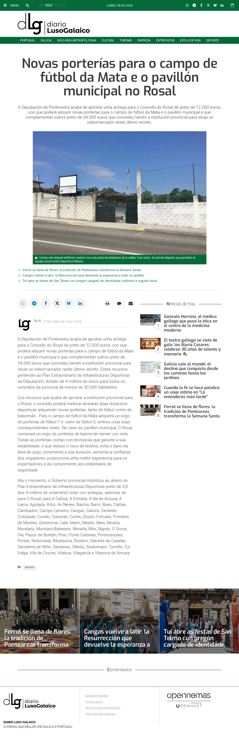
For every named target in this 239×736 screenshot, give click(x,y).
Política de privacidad (102, 708)
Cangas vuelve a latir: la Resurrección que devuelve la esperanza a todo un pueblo (83, 275)
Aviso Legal (94, 702)
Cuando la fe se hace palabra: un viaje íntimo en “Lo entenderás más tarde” (192, 392)
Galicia (46, 40)
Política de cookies (100, 714)
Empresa (144, 40)
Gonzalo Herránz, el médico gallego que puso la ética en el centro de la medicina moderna (190, 323)
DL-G (37, 320)
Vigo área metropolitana (76, 40)
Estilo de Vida (190, 40)
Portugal (27, 40)
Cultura (108, 40)
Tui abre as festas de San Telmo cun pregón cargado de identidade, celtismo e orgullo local (90, 280)
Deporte (212, 40)
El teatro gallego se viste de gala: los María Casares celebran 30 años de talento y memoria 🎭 (192, 347)
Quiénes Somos (96, 696)
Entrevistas (165, 40)
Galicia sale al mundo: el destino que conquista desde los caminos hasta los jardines (191, 370)
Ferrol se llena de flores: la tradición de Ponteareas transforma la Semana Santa (82, 270)
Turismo (125, 40)
